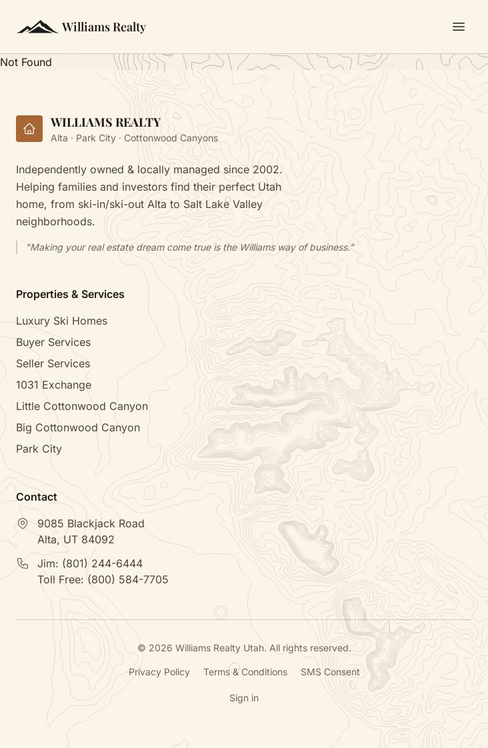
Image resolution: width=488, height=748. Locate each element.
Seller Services (53, 363)
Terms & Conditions (245, 671)
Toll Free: (103, 579)
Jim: (90, 563)
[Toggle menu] (458, 26)
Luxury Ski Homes (61, 320)
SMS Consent (330, 671)
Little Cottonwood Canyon (82, 406)
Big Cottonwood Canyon (78, 427)
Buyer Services (53, 342)
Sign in (244, 697)
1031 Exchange (53, 384)
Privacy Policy (159, 671)
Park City (39, 448)
